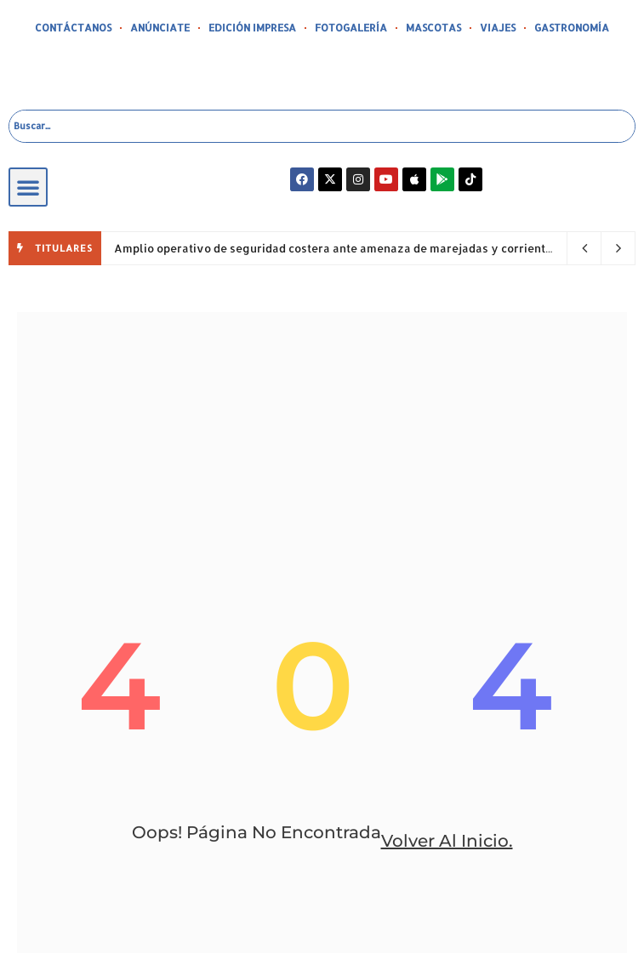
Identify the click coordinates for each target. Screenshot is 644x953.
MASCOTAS (433, 27)
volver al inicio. (447, 841)
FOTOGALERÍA (351, 27)
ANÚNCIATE (160, 27)
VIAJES (498, 27)
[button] (28, 187)
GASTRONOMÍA (571, 27)
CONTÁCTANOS (73, 27)
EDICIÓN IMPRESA (252, 27)
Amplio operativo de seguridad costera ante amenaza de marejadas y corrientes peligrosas (368, 248)
